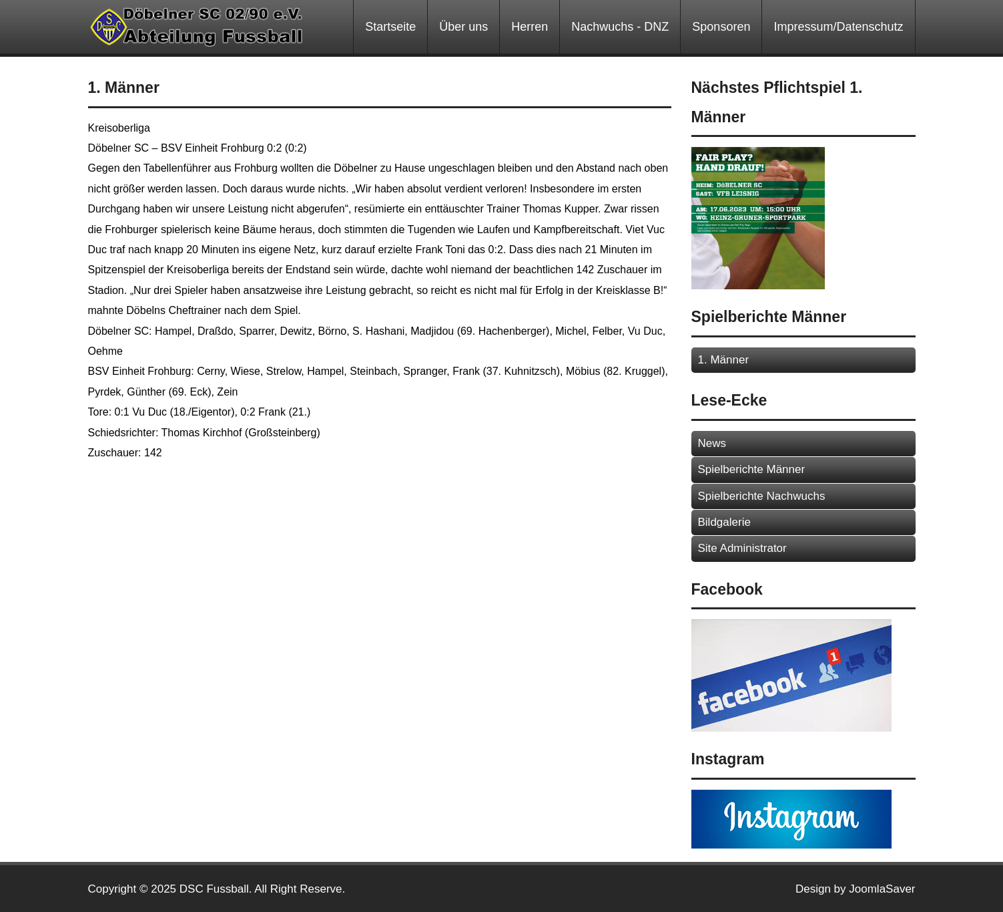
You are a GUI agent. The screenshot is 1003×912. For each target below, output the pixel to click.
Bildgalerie (724, 522)
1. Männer (723, 359)
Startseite (390, 26)
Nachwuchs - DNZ (620, 26)
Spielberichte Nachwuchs (761, 496)
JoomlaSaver (882, 889)
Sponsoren (721, 26)
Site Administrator (742, 548)
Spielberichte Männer (751, 469)
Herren (529, 26)
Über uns (463, 26)
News (712, 443)
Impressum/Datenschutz (838, 26)
